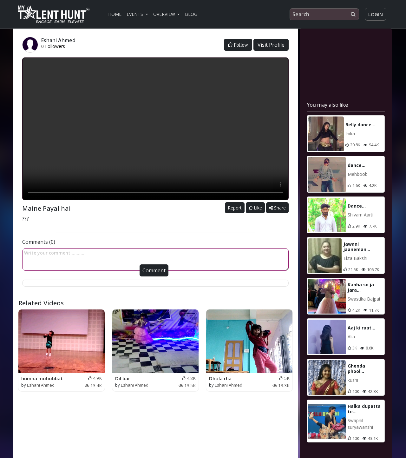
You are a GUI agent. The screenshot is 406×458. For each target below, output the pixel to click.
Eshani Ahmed (41, 385)
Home (114, 14)
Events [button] (135, 14)
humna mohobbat (42, 378)
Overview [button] (164, 14)
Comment (154, 270)
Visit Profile (271, 44)
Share (277, 208)
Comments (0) (38, 241)
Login (375, 14)
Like (255, 208)
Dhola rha (220, 378)
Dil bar (122, 378)
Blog (191, 14)
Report (235, 208)
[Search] (324, 14)
